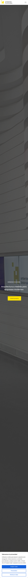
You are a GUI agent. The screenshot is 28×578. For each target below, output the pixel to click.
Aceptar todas (14, 566)
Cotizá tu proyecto (14, 298)
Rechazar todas (14, 574)
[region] (14, 565)
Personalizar (14, 570)
